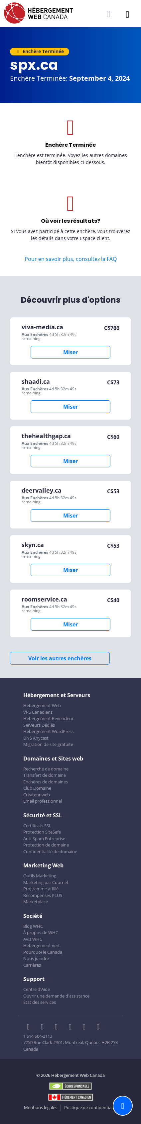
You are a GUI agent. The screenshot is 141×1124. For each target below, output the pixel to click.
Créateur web (36, 795)
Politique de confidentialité (90, 1107)
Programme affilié (41, 889)
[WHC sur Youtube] (86, 1027)
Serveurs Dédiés (39, 725)
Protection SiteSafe (42, 832)
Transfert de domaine (44, 775)
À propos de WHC (40, 932)
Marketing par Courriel (45, 882)
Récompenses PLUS (42, 895)
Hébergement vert (41, 945)
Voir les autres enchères (59, 658)
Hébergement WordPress (48, 731)
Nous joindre (36, 958)
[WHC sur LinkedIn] (58, 1027)
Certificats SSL (37, 826)
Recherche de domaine (46, 769)
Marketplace (35, 902)
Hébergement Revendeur (48, 718)
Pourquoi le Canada (42, 952)
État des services (39, 1002)
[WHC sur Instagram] (72, 1027)
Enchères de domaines (45, 782)
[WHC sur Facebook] (30, 1027)
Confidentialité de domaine (50, 851)
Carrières (32, 965)
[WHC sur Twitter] (44, 1027)
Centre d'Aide (36, 989)
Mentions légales (40, 1107)
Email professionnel (42, 801)
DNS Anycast (36, 738)
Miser (70, 352)
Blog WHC (33, 926)
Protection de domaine (46, 845)
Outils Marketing (39, 876)
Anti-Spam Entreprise (44, 839)
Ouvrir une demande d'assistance (56, 996)
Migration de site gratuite (48, 744)
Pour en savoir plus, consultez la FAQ (71, 259)
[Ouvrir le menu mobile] (127, 14)
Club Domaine (37, 788)
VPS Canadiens (38, 712)
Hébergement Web (42, 705)
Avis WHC (32, 939)
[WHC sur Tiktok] (99, 1027)
